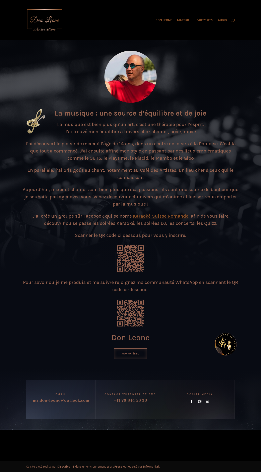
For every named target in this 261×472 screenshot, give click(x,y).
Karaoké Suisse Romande (160, 216)
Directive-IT (65, 466)
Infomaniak (151, 466)
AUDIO (222, 20)
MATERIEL (184, 20)
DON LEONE (163, 20)
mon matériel (130, 353)
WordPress (114, 466)
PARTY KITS (204, 20)
